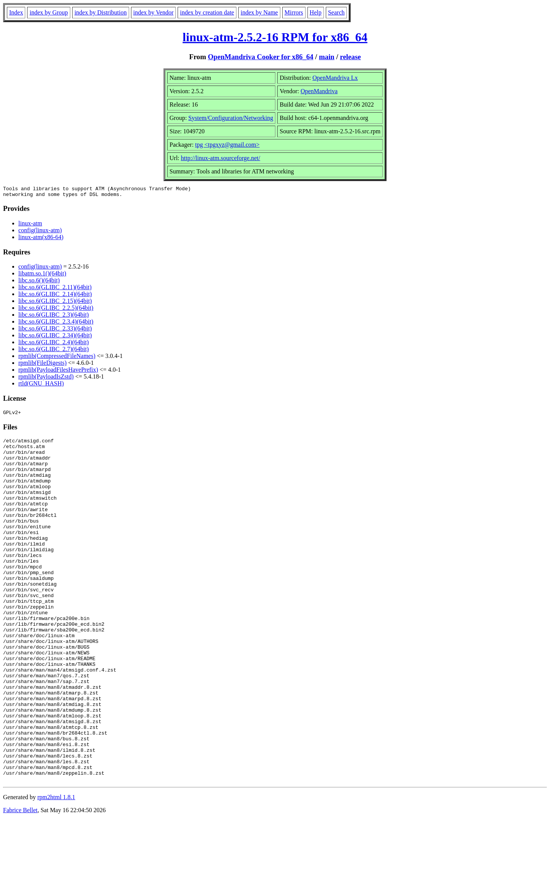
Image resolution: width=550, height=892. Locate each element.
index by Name (259, 12)
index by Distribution (100, 12)
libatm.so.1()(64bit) (42, 275)
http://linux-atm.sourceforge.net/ (220, 158)
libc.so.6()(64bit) (39, 282)
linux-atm (30, 225)
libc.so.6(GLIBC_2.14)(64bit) (55, 296)
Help (316, 12)
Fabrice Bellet (20, 882)
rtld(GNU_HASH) (41, 385)
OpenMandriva (319, 91)
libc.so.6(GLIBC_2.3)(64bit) (53, 317)
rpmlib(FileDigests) (42, 365)
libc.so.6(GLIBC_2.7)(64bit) (53, 351)
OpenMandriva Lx (335, 77)
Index (16, 12)
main (327, 57)
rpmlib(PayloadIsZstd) (46, 379)
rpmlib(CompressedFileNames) (56, 358)
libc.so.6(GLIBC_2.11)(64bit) (55, 289)
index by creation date (207, 12)
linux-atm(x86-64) (40, 239)
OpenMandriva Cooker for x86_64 (260, 57)
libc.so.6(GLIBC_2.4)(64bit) (53, 344)
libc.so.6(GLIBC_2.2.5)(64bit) (55, 310)
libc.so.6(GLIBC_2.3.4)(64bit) (55, 324)
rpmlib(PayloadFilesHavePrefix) (58, 372)
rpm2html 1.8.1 (56, 869)
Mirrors (294, 12)
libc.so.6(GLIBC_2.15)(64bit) (55, 303)
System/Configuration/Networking (230, 118)
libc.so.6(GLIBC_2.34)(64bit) (55, 337)
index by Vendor (153, 12)
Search (336, 12)
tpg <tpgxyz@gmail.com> (227, 144)
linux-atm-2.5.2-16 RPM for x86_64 (275, 37)
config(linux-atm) (40, 232)
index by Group (48, 12)
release (350, 57)
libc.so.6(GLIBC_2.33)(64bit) (55, 330)
